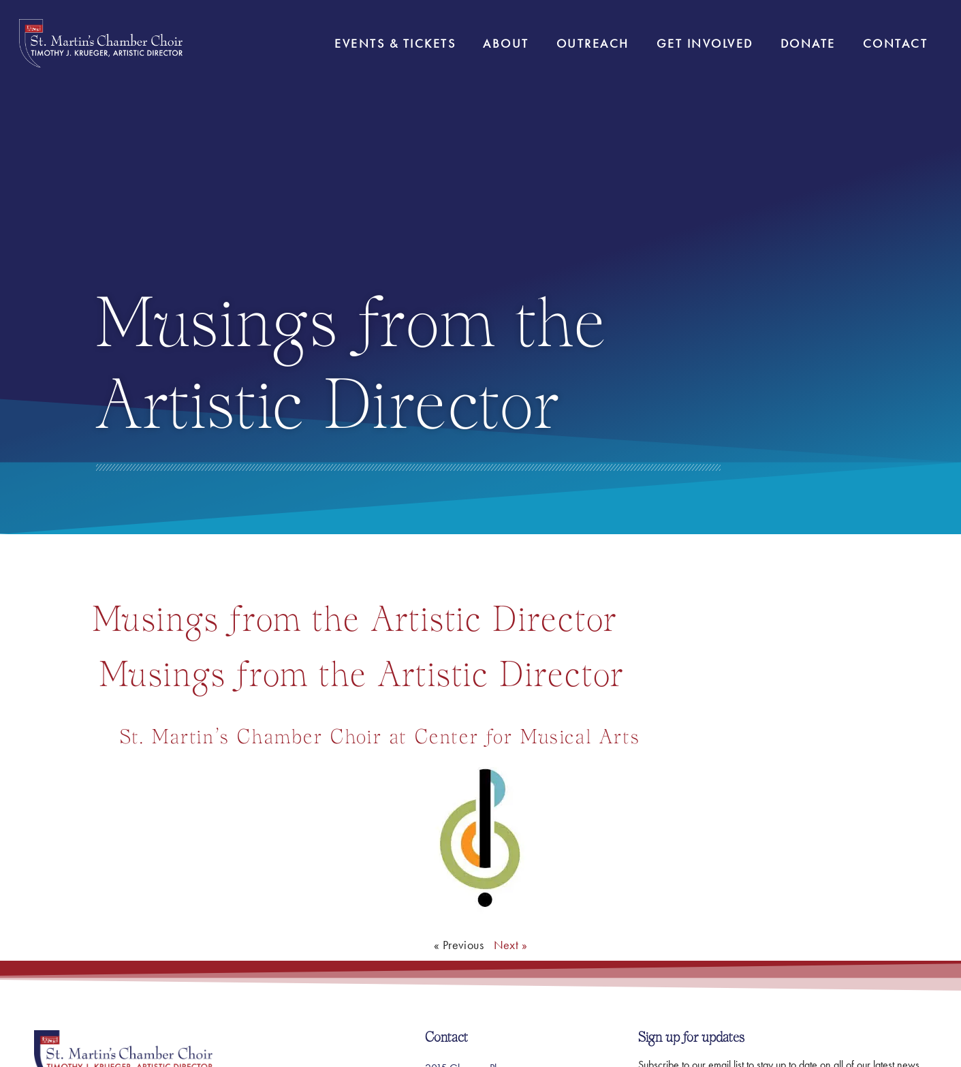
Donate (808, 43)
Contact (895, 43)
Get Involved (705, 43)
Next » (510, 945)
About (506, 43)
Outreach (592, 43)
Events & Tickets (395, 43)
